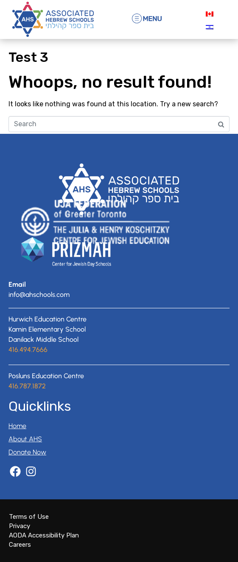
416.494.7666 (28, 350)
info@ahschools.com (39, 295)
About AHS (25, 439)
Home (17, 426)
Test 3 (28, 57)
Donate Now (27, 452)
